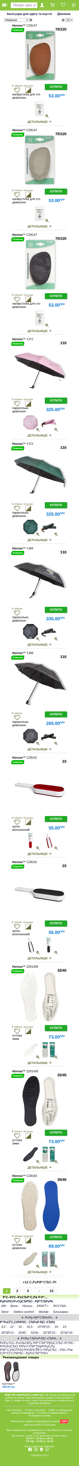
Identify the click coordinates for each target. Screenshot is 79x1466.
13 (51, 1291)
